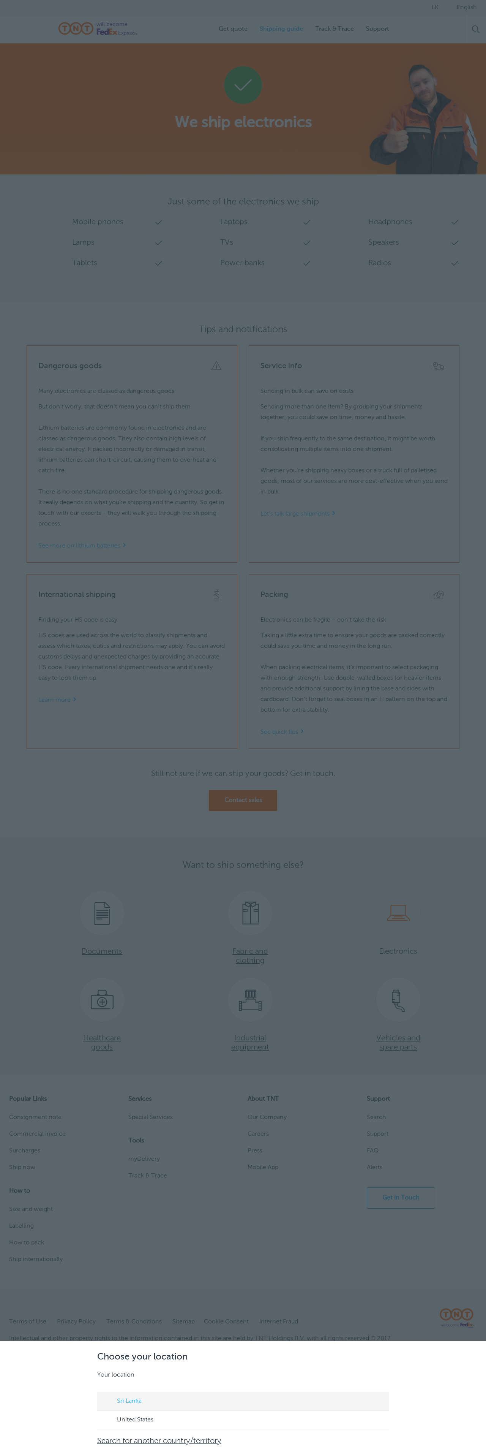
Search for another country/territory (159, 1441)
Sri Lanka (122, 1402)
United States (128, 1420)
